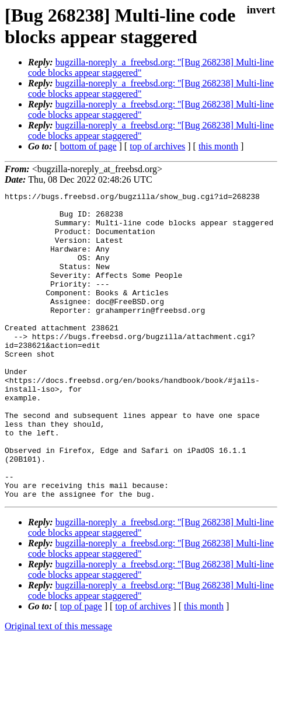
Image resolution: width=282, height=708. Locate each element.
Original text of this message (58, 687)
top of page (81, 667)
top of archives (157, 146)
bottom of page (88, 146)
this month (218, 146)
